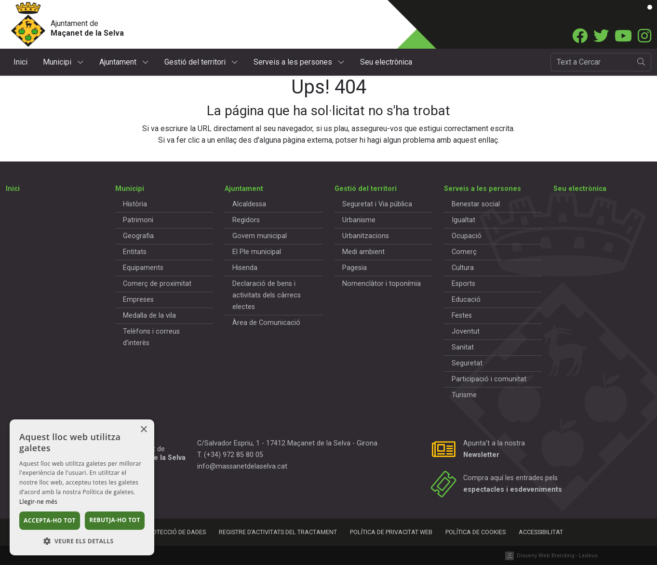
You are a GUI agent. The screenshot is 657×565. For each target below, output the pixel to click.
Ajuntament (124, 62)
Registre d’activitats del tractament (278, 532)
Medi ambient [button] (363, 252)
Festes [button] (462, 315)
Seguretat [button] (467, 363)
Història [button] (135, 204)
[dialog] (82, 487)
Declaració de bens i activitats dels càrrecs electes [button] (266, 295)
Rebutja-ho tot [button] (114, 520)
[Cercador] (591, 62)
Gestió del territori (201, 62)
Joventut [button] (466, 331)
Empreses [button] (138, 300)
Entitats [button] (135, 252)
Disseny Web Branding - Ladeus (557, 555)
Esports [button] (463, 284)
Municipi (63, 62)
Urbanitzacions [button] (365, 236)
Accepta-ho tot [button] (50, 520)
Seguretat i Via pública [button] (377, 204)
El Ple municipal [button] (256, 252)
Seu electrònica (386, 62)
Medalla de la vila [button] (149, 315)
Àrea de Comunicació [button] (266, 323)
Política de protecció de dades (157, 532)
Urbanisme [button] (358, 220)
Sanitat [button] (463, 347)
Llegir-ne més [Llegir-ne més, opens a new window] (38, 502)
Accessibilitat (541, 532)
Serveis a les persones (299, 62)
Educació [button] (466, 300)
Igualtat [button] (463, 220)
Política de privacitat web (391, 532)
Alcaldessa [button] (249, 204)
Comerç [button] (464, 252)
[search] (641, 62)
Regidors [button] (246, 220)
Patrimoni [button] (138, 220)
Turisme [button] (464, 395)
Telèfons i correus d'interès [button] (151, 337)
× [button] (143, 429)
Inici (20, 62)
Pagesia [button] (354, 268)
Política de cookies (475, 532)
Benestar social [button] (476, 204)
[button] (82, 541)
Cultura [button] (463, 268)
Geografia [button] (138, 236)
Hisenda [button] (244, 268)
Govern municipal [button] (259, 236)
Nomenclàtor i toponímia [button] (381, 284)
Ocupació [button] (467, 236)
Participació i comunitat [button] (489, 379)
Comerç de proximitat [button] (157, 284)
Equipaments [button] (143, 268)
